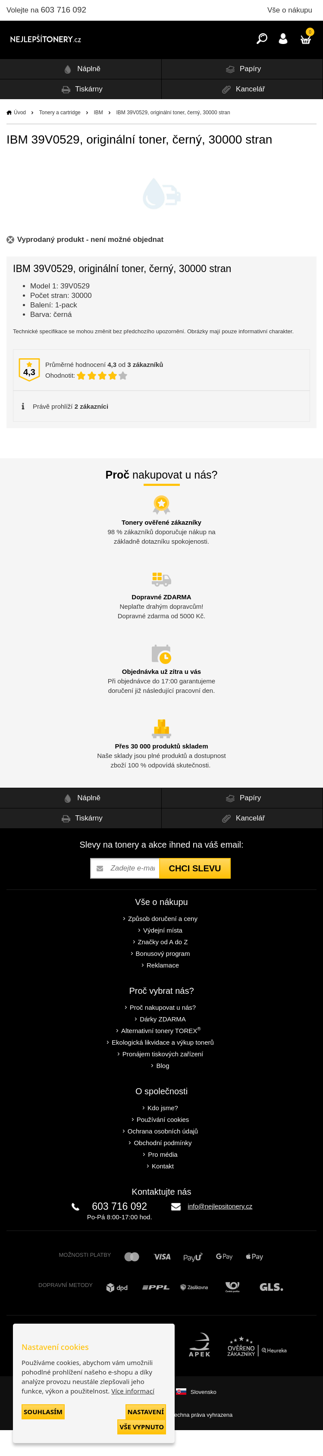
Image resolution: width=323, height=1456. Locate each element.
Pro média (162, 1180)
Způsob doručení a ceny (163, 944)
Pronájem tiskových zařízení (163, 1079)
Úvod (20, 138)
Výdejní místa (162, 956)
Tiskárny (81, 115)
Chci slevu (195, 894)
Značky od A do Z (163, 967)
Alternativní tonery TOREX (162, 1056)
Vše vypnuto (141, 1426)
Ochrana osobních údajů (163, 1157)
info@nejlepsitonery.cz (220, 1232)
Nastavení (146, 1411)
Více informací (132, 1391)
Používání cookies (163, 1145)
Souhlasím (43, 1411)
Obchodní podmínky (162, 1168)
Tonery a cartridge (60, 138)
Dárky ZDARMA (163, 1045)
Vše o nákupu (289, 10)
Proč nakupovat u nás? (163, 1033)
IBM (98, 138)
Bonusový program (163, 979)
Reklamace (163, 991)
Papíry (242, 95)
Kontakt (163, 1192)
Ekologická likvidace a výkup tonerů (163, 1068)
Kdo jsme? (162, 1133)
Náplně (80, 95)
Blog (162, 1091)
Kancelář (242, 115)
